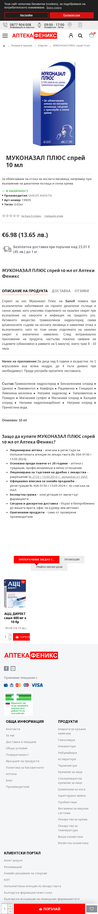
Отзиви (82, 291)
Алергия (42, 45)
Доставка (61, 291)
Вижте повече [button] (54, 7)
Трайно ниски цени (49, 567)
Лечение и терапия (21, 45)
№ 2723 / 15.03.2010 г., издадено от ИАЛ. (58, 477)
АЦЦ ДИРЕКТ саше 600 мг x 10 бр (15, 618)
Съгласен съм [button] (71, 15)
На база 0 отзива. (31, 216)
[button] (94, 1)
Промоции (71, 559)
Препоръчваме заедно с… (36, 559)
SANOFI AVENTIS (40, 195)
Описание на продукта (25, 291)
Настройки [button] (26, 15)
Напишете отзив (54, 216)
